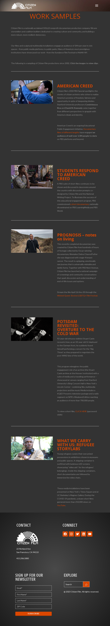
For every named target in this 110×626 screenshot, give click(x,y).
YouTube (61, 505)
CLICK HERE (81, 411)
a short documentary (79, 204)
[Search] (86, 584)
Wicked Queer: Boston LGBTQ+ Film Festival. (77, 295)
